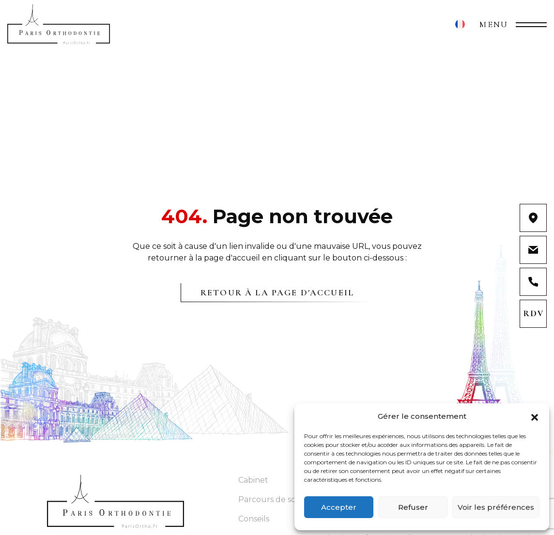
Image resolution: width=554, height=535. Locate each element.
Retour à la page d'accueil (277, 292)
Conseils (253, 518)
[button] (534, 416)
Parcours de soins (272, 499)
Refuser (413, 507)
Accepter (338, 507)
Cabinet (253, 480)
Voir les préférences (496, 507)
